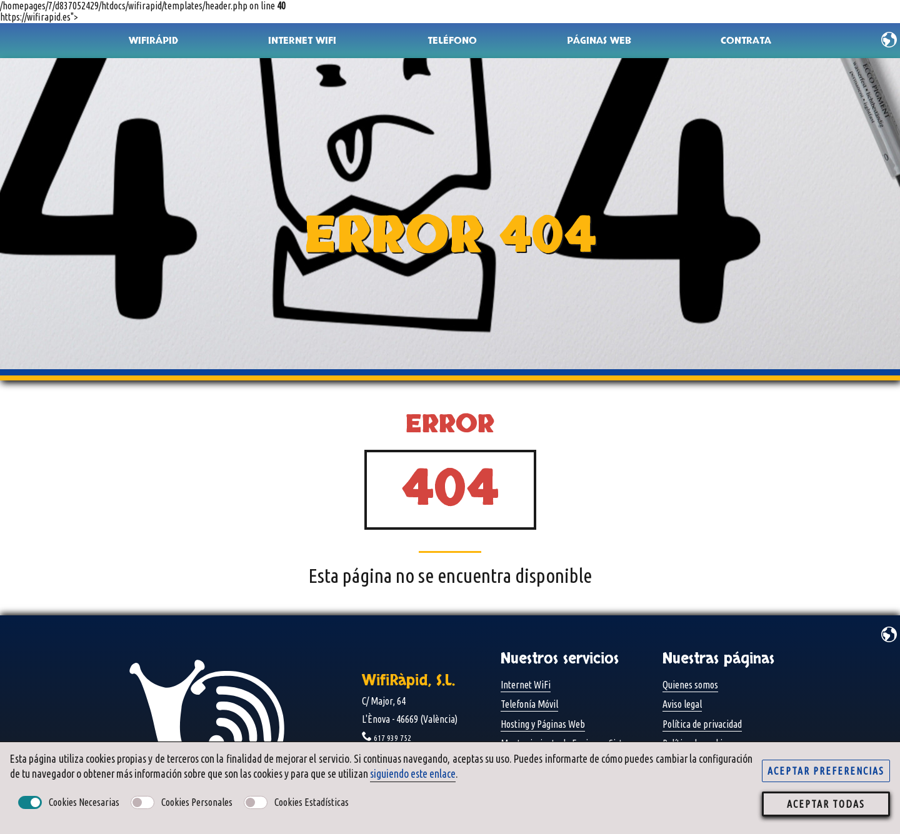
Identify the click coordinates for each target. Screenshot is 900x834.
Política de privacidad (702, 724)
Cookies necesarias (84, 802)
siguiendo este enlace (413, 774)
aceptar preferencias (826, 771)
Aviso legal (682, 704)
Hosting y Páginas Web (543, 724)
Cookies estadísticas (311, 802)
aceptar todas (826, 804)
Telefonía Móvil (529, 704)
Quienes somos (690, 684)
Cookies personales (196, 802)
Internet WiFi (526, 684)
